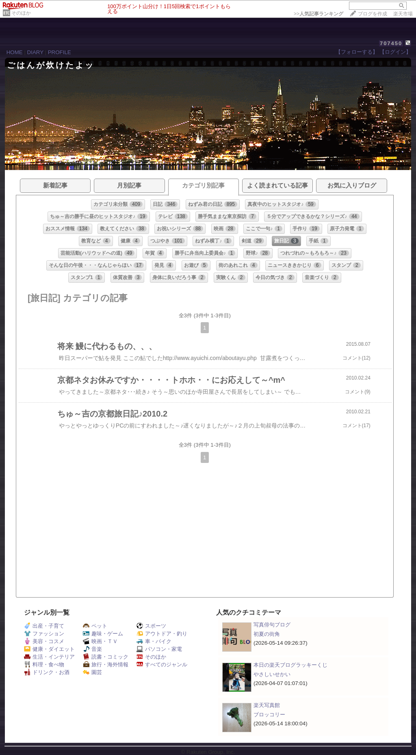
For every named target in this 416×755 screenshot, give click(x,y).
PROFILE (59, 52)
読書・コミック (105, 657)
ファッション (44, 634)
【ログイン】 (395, 52)
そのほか (21, 13)
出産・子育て (44, 626)
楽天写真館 (267, 705)
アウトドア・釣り (161, 634)
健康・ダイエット (49, 649)
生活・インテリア (49, 657)
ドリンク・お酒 (46, 672)
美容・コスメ (44, 641)
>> (318, 14)
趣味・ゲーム (103, 634)
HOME (14, 52)
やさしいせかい (272, 674)
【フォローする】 (357, 52)
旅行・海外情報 (105, 664)
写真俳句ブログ (272, 625)
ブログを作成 (372, 14)
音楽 (92, 649)
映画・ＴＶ (100, 641)
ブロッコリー (269, 714)
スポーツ (151, 626)
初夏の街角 (267, 634)
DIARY (35, 52)
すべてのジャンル (161, 664)
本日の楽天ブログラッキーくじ (290, 665)
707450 (391, 43)
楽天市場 (403, 14)
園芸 (92, 672)
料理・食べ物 (44, 664)
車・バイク (153, 641)
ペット (95, 626)
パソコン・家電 (159, 649)
